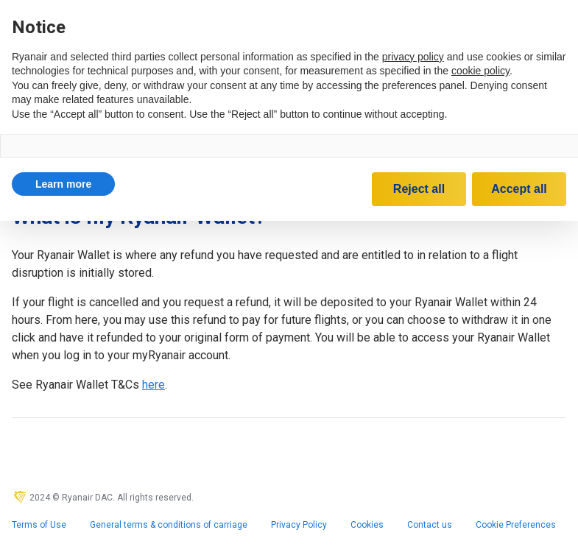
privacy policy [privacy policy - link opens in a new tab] (413, 57)
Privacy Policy (299, 525)
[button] (63, 184)
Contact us (429, 525)
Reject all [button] (419, 189)
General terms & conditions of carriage (168, 525)
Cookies (367, 525)
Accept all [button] (519, 189)
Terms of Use (39, 525)
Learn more (63, 184)
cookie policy (480, 71)
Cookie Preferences (516, 525)
